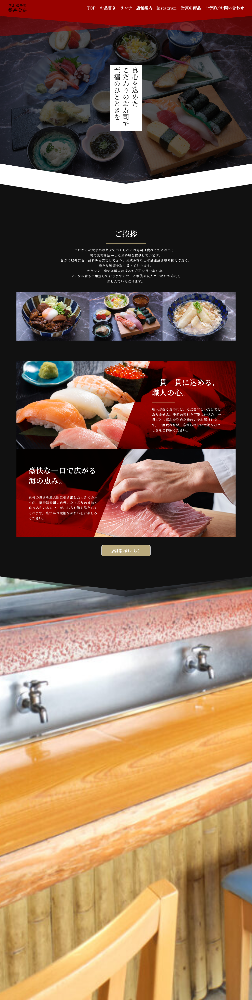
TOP (91, 8)
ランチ (126, 8)
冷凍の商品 (191, 8)
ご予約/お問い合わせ (224, 8)
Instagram (166, 8)
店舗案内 (144, 8)
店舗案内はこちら (126, 550)
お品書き (108, 8)
